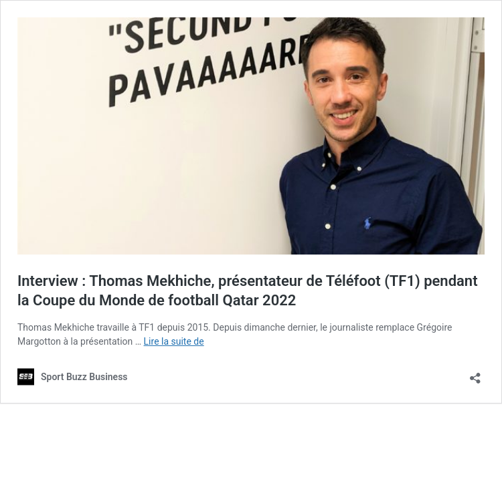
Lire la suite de (174, 341)
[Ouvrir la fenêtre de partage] (475, 373)
